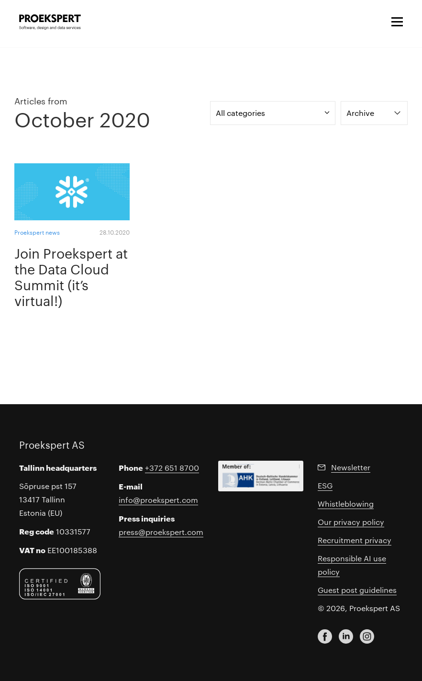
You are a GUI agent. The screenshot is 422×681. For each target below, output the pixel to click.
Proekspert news (37, 232)
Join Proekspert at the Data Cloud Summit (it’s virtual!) (71, 276)
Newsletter (350, 467)
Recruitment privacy (354, 540)
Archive (360, 113)
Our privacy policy (351, 522)
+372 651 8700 (172, 468)
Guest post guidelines (357, 590)
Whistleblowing (346, 504)
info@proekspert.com (158, 500)
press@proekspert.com (161, 532)
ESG (325, 485)
